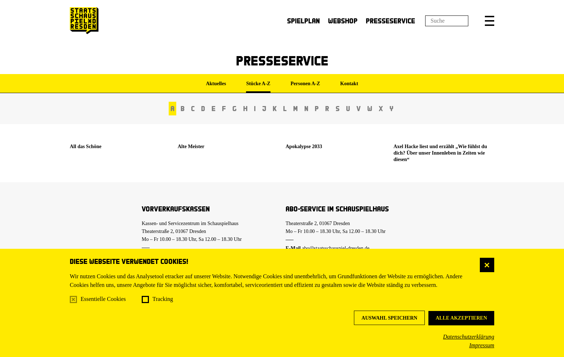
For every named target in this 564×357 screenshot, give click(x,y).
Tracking (163, 299)
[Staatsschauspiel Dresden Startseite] (84, 20)
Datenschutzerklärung (468, 337)
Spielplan (303, 21)
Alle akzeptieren (461, 318)
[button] (489, 21)
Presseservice (390, 21)
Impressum (481, 345)
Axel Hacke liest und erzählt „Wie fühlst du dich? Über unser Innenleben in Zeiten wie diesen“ (440, 153)
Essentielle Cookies (103, 299)
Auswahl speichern (389, 318)
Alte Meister (191, 146)
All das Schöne (85, 146)
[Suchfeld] (446, 20)
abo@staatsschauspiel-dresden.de (335, 248)
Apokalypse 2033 (304, 146)
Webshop (343, 21)
